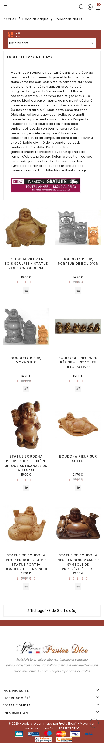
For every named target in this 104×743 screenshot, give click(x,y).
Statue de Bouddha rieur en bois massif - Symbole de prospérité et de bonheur (78, 564)
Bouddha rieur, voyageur (26, 360)
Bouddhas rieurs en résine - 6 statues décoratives (78, 363)
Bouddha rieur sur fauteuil (78, 458)
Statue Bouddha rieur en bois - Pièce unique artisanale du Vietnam (26, 463)
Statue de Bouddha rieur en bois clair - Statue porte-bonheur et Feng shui (26, 562)
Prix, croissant (52, 43)
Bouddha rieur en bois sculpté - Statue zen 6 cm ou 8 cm (26, 264)
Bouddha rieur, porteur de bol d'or (78, 261)
